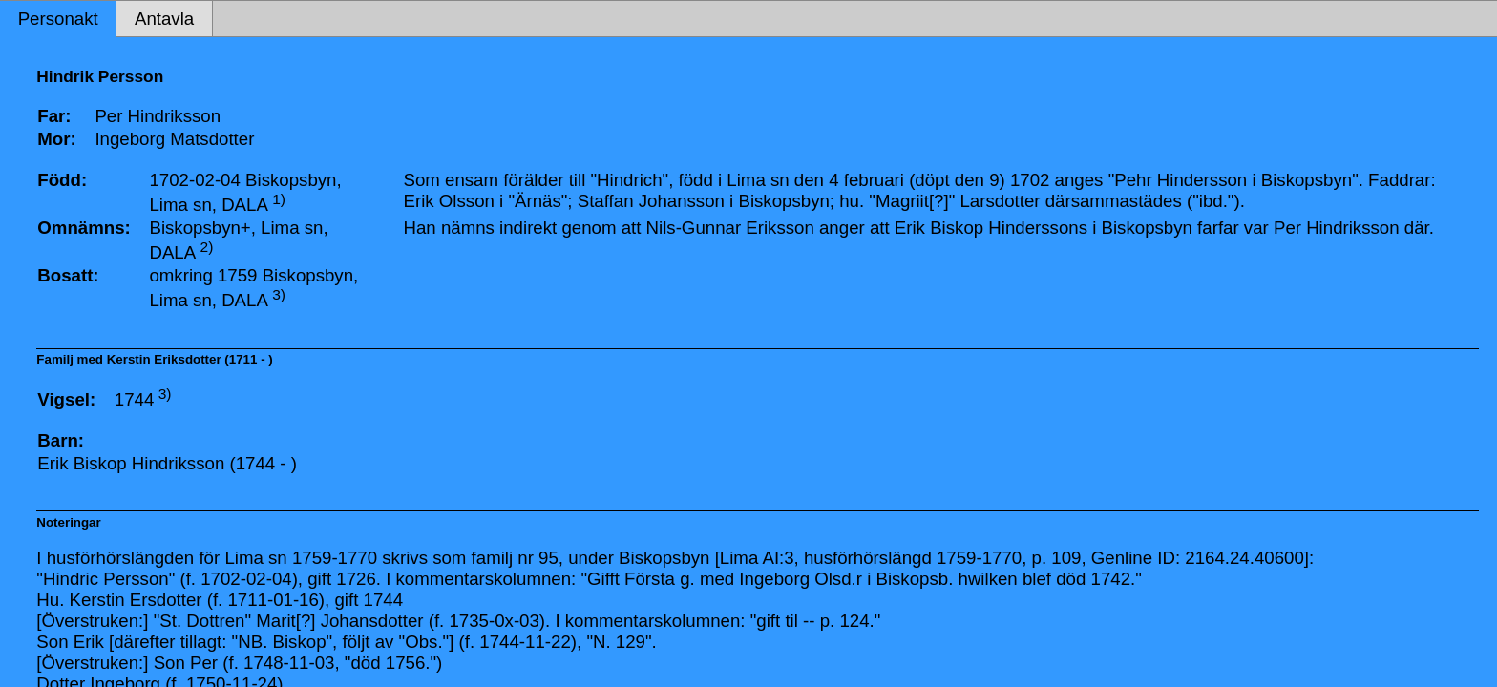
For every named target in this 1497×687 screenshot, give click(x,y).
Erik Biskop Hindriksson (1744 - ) (167, 463)
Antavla (164, 19)
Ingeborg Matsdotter (174, 139)
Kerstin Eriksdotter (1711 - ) (190, 359)
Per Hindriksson (158, 116)
